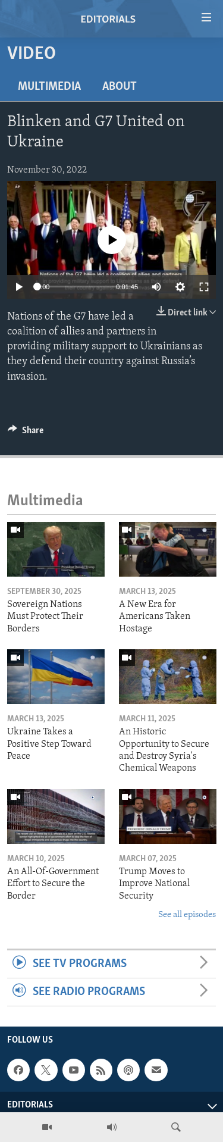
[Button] (25, 433)
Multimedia (49, 87)
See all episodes (187, 915)
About (119, 87)
